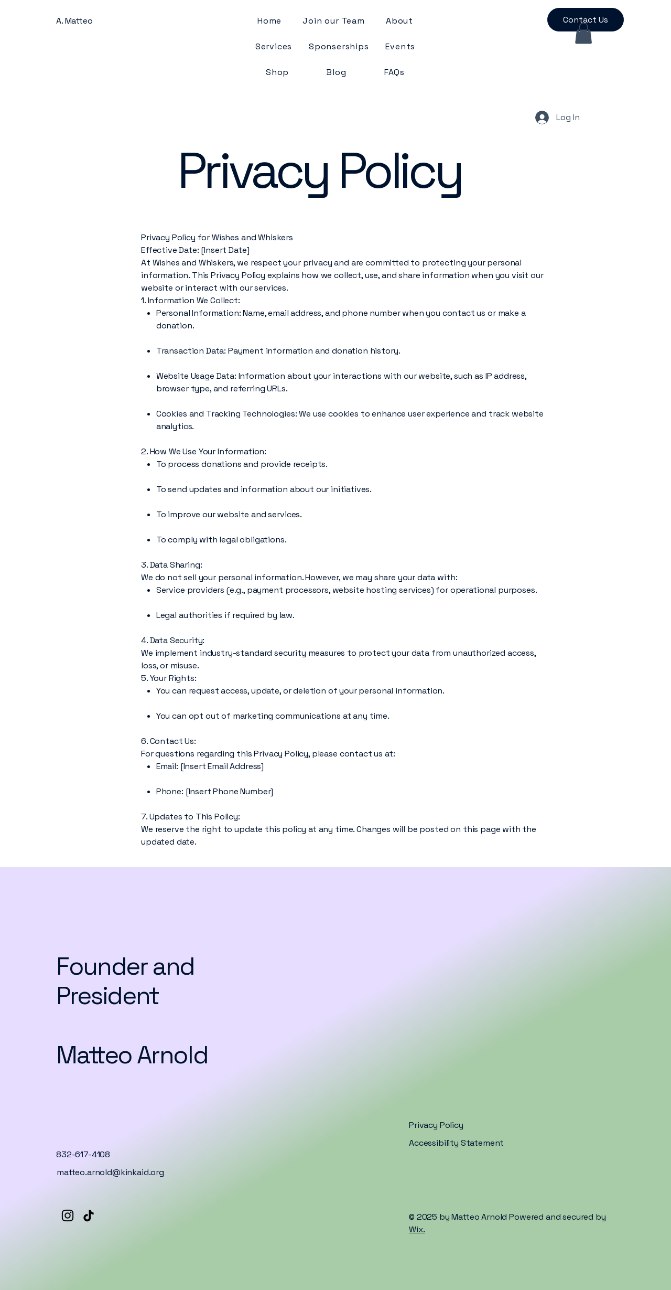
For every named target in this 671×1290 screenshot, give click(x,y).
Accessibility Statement (456, 1142)
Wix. (417, 1229)
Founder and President (125, 981)
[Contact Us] (585, 19)
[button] (583, 33)
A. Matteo (74, 20)
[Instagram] (67, 1215)
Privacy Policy (436, 1125)
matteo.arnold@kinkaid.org (110, 1172)
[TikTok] (88, 1215)
